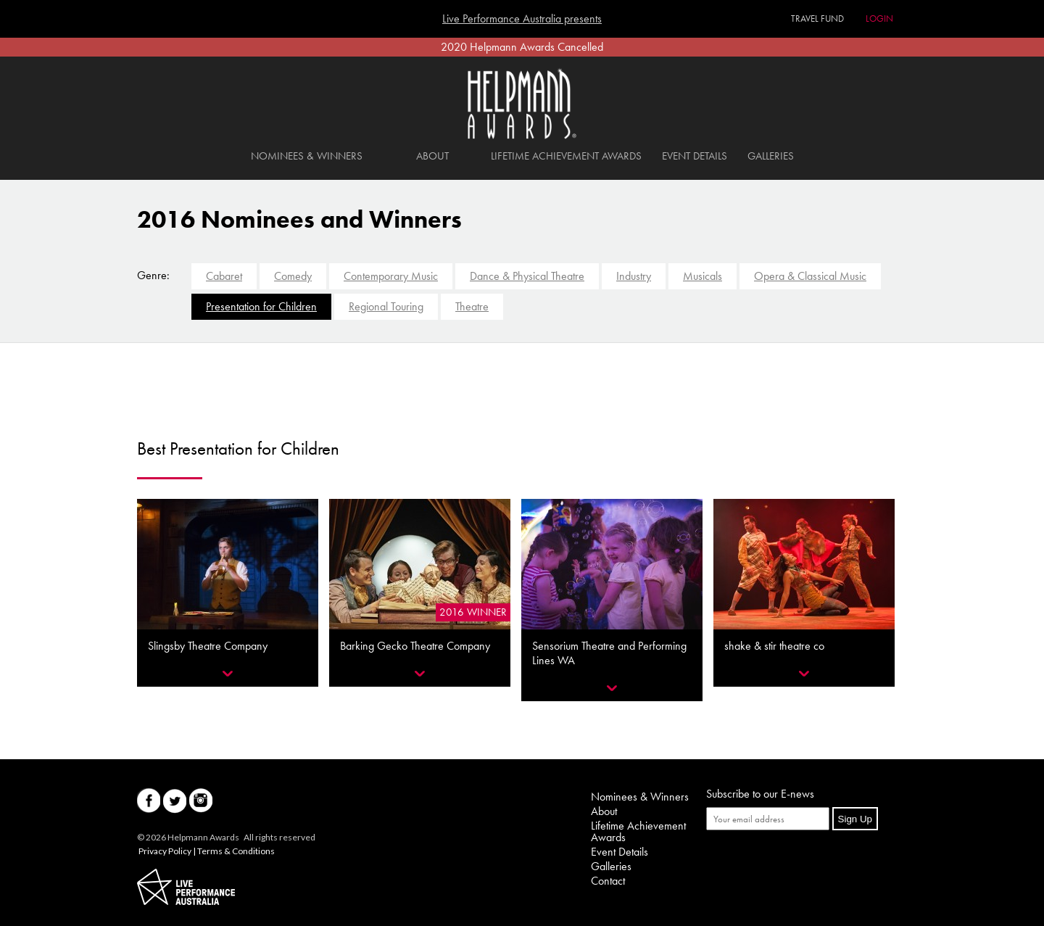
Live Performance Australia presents (522, 19)
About (432, 156)
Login (879, 18)
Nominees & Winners (306, 156)
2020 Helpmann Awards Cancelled (522, 46)
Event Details (694, 156)
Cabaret (224, 276)
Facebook (148, 801)
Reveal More (227, 673)
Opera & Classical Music (810, 276)
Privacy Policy (164, 851)
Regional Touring (386, 306)
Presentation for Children (261, 306)
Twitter (174, 801)
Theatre (472, 306)
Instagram (200, 801)
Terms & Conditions (236, 851)
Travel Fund (817, 18)
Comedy (293, 276)
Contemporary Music (391, 276)
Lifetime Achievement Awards (566, 156)
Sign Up (855, 819)
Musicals (702, 276)
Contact (608, 880)
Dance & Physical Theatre (527, 276)
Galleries (770, 156)
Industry (633, 276)
